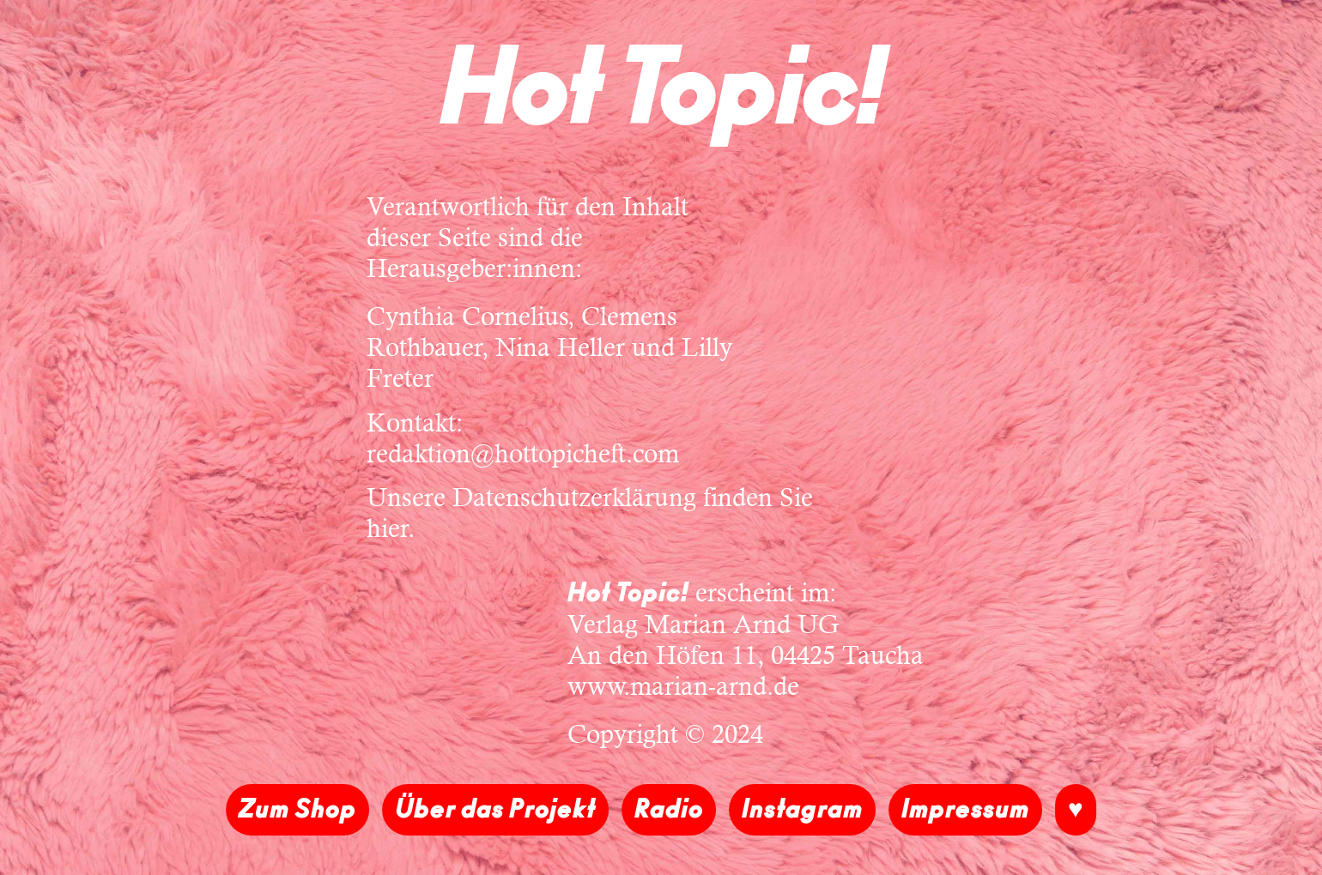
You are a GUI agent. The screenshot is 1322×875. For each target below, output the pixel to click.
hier (388, 528)
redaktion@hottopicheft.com (523, 453)
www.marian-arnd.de (683, 686)
